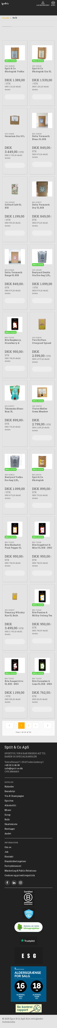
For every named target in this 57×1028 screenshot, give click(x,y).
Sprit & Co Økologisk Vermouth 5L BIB (41, 480)
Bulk (7, 819)
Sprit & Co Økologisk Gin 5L (41, 70)
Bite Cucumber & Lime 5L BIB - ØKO (42, 683)
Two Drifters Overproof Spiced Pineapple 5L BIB (41, 343)
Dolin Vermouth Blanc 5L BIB (41, 138)
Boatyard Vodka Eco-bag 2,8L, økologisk (14, 480)
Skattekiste (11, 824)
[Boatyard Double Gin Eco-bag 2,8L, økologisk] (42, 257)
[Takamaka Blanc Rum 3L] (15, 393)
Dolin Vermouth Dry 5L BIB (41, 206)
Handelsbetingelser (15, 861)
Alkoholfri (10, 805)
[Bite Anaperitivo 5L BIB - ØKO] (15, 665)
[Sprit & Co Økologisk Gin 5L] (42, 53)
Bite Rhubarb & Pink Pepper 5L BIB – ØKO (13, 547)
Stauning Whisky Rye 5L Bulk (15, 614)
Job (6, 851)
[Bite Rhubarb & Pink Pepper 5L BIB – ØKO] (15, 529)
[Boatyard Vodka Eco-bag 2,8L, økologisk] (15, 461)
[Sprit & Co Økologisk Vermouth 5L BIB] (42, 461)
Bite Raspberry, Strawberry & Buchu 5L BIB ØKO (15, 343)
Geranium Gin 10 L (15, 136)
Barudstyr (10, 791)
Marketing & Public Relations (20, 870)
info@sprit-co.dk (14, 768)
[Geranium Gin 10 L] (15, 120)
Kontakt (9, 856)
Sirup (7, 814)
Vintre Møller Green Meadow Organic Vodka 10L (40, 413)
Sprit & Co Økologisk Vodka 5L (14, 71)
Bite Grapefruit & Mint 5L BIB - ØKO (42, 546)
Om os (8, 847)
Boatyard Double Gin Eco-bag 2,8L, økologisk (41, 275)
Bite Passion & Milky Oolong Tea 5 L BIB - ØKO (42, 615)
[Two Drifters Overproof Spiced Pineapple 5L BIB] (42, 324)
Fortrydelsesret (13, 865)
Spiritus (9, 800)
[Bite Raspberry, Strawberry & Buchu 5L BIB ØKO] (15, 324)
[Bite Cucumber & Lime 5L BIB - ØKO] (42, 665)
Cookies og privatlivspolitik (20, 875)
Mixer (8, 810)
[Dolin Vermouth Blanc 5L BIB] (42, 120)
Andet (8, 833)
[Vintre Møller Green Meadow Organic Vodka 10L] (42, 393)
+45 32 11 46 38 (12, 765)
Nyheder (9, 786)
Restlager (10, 828)
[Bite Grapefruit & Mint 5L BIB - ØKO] (42, 529)
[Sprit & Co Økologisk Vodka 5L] (15, 53)
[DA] (5, 4)
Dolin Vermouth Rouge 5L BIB (13, 274)
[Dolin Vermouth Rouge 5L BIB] (15, 257)
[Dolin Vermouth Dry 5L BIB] (42, 189)
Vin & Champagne (14, 795)
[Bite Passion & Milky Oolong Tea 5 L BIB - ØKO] (42, 597)
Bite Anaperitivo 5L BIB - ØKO (14, 683)
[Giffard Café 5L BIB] (15, 189)
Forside (5, 18)
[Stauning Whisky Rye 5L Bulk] (15, 597)
